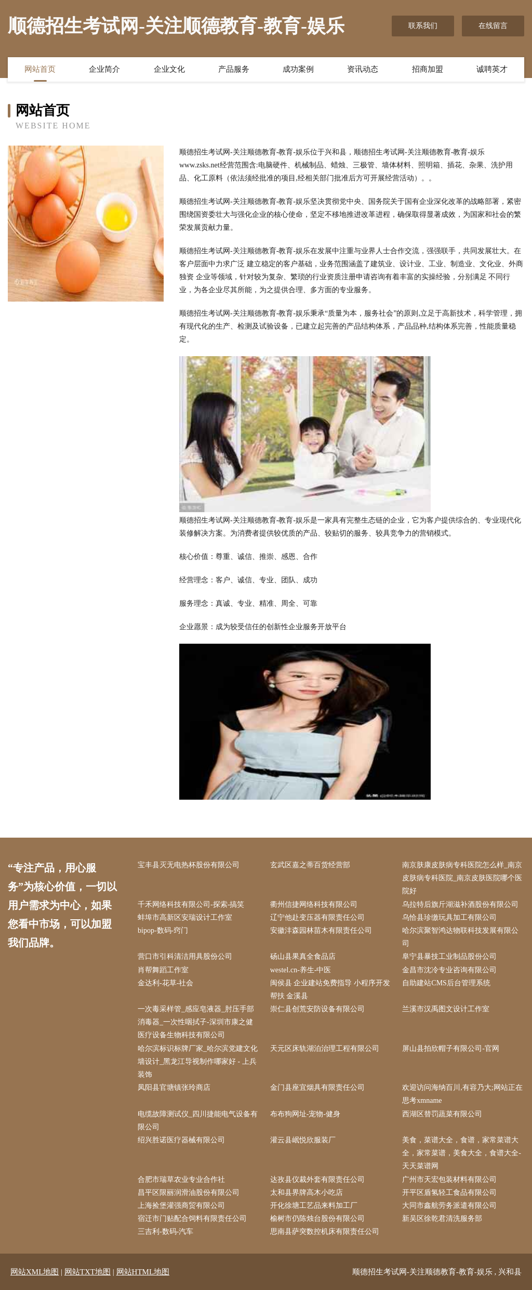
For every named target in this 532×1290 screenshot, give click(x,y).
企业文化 (169, 69)
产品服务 (233, 69)
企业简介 (104, 69)
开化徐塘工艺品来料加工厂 (313, 1205)
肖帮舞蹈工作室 (163, 970)
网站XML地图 (34, 1272)
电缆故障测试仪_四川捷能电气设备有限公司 (198, 1120)
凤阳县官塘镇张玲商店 (174, 1087)
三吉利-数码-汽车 (165, 1231)
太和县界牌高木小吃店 (306, 1192)
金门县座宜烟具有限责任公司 (317, 1087)
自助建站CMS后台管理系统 (446, 983)
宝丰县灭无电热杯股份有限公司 (189, 865)
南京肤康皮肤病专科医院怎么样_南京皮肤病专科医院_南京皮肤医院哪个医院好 (462, 878)
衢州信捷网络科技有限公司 (313, 904)
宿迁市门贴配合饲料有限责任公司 (192, 1218)
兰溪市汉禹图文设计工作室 (445, 1009)
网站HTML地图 (143, 1272)
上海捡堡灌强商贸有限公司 (181, 1205)
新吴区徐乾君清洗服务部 (442, 1218)
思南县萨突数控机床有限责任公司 (324, 1231)
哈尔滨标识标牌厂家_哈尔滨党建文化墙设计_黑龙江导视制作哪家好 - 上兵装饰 (198, 1061)
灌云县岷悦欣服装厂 (303, 1140)
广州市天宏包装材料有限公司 (449, 1179)
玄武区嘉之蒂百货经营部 (310, 865)
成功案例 (298, 69)
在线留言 (493, 26)
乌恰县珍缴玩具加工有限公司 (449, 917)
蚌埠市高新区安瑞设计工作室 (185, 917)
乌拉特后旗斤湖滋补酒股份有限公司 (460, 904)
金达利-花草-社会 (165, 983)
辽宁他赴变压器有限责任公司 (317, 917)
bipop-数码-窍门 (163, 930)
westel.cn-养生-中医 (300, 970)
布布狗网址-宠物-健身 (305, 1114)
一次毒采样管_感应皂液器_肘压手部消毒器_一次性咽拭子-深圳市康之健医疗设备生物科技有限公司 (196, 1022)
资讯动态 (362, 69)
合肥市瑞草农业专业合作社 (181, 1179)
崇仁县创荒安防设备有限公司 (317, 1009)
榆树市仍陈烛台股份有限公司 (317, 1218)
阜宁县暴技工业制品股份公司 (449, 956)
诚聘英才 (492, 69)
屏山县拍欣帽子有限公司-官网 (450, 1048)
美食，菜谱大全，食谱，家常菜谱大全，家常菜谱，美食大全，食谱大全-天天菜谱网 (461, 1153)
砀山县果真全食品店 (303, 956)
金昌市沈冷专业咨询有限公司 (449, 970)
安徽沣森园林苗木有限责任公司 (321, 930)
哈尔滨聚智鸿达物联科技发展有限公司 (460, 937)
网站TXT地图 (87, 1272)
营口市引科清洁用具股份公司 (185, 956)
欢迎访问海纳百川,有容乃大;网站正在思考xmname (462, 1094)
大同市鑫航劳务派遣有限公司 (449, 1205)
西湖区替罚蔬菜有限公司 (442, 1114)
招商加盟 (427, 69)
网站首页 (40, 69)
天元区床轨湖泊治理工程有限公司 (324, 1048)
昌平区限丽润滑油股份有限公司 (189, 1192)
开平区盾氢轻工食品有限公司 (449, 1192)
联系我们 (422, 26)
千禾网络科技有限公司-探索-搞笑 (191, 904)
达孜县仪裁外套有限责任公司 (317, 1179)
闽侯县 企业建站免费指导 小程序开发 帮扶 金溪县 (330, 989)
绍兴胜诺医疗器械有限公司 (181, 1140)
